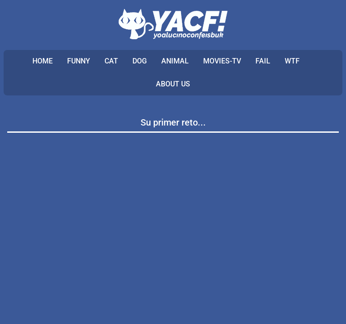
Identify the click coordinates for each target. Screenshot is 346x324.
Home (42, 61)
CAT (111, 61)
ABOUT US (173, 84)
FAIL (262, 61)
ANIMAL (175, 61)
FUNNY (78, 61)
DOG (139, 61)
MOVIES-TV (222, 61)
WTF (292, 61)
